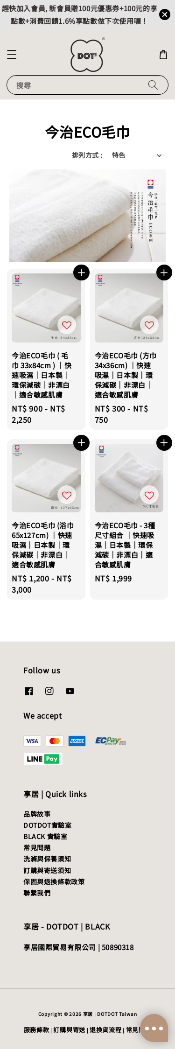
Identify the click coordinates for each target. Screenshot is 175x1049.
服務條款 (36, 1029)
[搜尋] (153, 85)
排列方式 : (87, 155)
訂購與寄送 (69, 1029)
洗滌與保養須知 (47, 858)
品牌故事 (36, 813)
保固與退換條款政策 (53, 881)
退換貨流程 (106, 1029)
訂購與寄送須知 (47, 870)
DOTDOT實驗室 (47, 825)
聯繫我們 (36, 892)
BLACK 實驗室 (45, 836)
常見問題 (36, 847)
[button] (11, 54)
